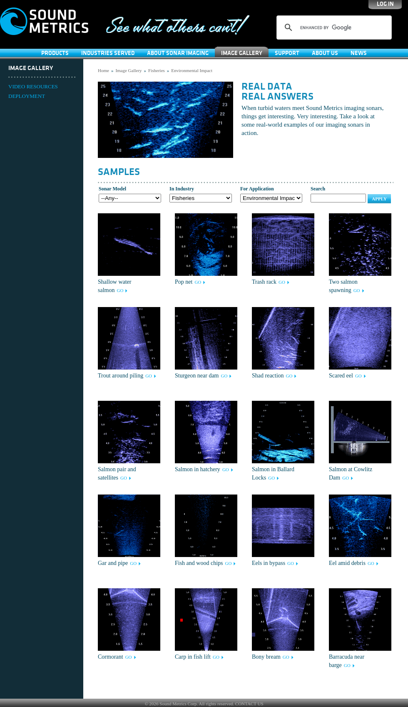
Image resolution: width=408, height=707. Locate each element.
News (359, 53)
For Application (257, 189)
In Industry (181, 189)
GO (120, 290)
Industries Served (107, 53)
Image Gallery (241, 53)
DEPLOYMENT (26, 96)
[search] (333, 27)
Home (103, 70)
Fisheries (156, 70)
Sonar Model (112, 189)
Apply (379, 198)
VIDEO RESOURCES (33, 86)
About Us (325, 53)
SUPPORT (287, 53)
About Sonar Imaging (178, 53)
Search (318, 189)
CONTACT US (249, 703)
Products (55, 53)
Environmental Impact (191, 70)
